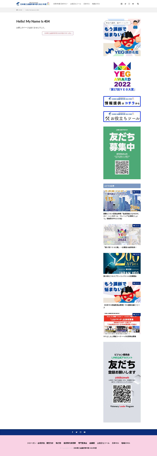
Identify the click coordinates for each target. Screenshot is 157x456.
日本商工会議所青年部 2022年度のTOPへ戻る (57, 33)
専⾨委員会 (82, 443)
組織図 (92, 443)
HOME (20, 10)
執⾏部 (58, 443)
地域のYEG (96, 4)
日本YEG (87, 4)
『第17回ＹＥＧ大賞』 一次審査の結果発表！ (120, 247)
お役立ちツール (75, 4)
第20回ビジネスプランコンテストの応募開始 (119, 276)
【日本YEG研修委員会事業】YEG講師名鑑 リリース (121, 306)
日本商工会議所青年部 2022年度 (85, 448)
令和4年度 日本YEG (60, 4)
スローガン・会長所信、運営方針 (40, 443)
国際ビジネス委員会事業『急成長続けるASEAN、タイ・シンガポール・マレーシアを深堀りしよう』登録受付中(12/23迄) (121, 216)
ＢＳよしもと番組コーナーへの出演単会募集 (119, 336)
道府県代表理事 (70, 443)
